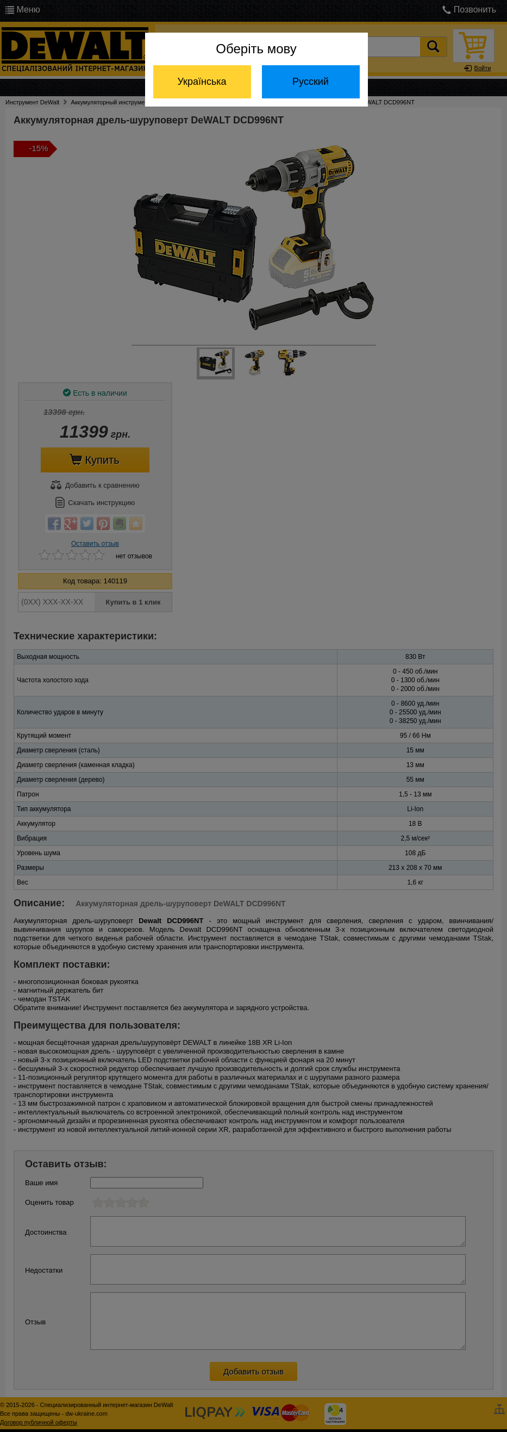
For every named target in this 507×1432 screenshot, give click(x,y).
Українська (201, 81)
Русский (310, 81)
